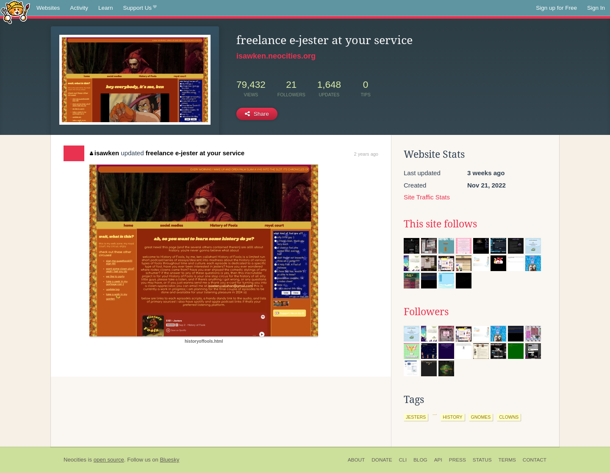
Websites (48, 8)
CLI (403, 460)
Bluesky (169, 459)
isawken (104, 153)
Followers (426, 311)
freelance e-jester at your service (195, 153)
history (452, 417)
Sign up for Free (556, 8)
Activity (79, 8)
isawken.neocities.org (276, 56)
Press (457, 460)
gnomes (481, 417)
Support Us (140, 8)
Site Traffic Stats (427, 197)
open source (109, 459)
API (438, 460)
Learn (105, 8)
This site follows (440, 224)
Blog (420, 460)
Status (482, 460)
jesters (416, 417)
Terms (507, 460)
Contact (534, 460)
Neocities (75, 459)
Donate (382, 460)
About (356, 460)
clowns (508, 417)
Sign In (596, 8)
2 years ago (366, 154)
